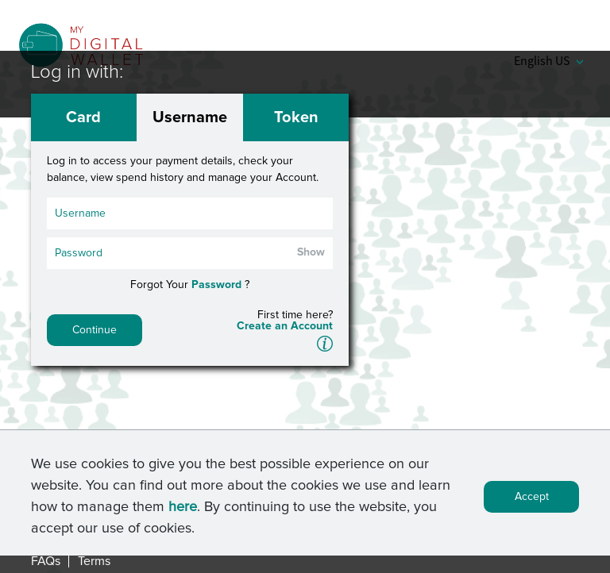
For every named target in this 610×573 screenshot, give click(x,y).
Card (83, 117)
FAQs (45, 561)
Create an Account (285, 326)
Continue (94, 330)
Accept (532, 501)
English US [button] (548, 60)
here (182, 512)
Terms (94, 561)
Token (296, 117)
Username (189, 117)
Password (216, 284)
